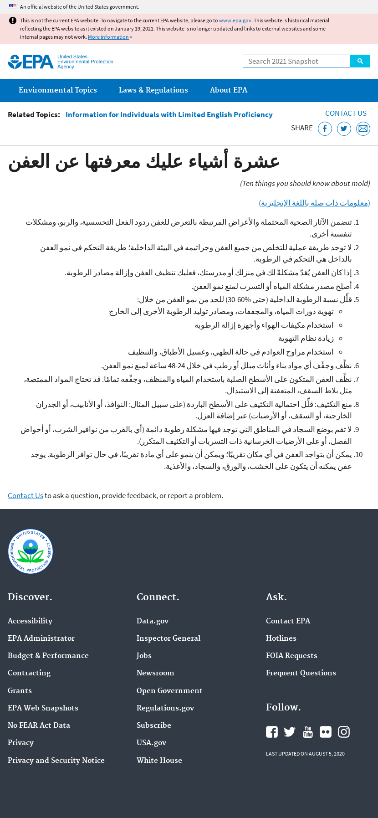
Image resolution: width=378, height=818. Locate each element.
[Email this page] (363, 129)
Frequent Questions (301, 673)
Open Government (170, 691)
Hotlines (281, 639)
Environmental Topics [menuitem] (58, 90)
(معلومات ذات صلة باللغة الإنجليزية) (314, 203)
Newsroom (155, 673)
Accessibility (30, 621)
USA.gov (151, 743)
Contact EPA (288, 621)
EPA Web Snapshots (43, 709)
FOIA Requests (291, 656)
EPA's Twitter (290, 732)
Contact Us (346, 113)
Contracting (29, 673)
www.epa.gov (235, 20)
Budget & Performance (48, 656)
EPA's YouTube (308, 732)
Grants (20, 691)
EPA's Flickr (326, 732)
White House (159, 761)
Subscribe (154, 726)
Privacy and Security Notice (56, 761)
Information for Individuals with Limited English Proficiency (169, 114)
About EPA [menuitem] (228, 90)
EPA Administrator (41, 639)
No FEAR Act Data (39, 726)
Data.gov (153, 621)
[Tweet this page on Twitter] (344, 129)
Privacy (21, 743)
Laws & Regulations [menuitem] (153, 90)
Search (360, 61)
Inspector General (168, 639)
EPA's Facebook (272, 732)
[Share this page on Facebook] (325, 129)
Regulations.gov (165, 709)
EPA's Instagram (344, 732)
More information (108, 36)
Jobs (144, 656)
